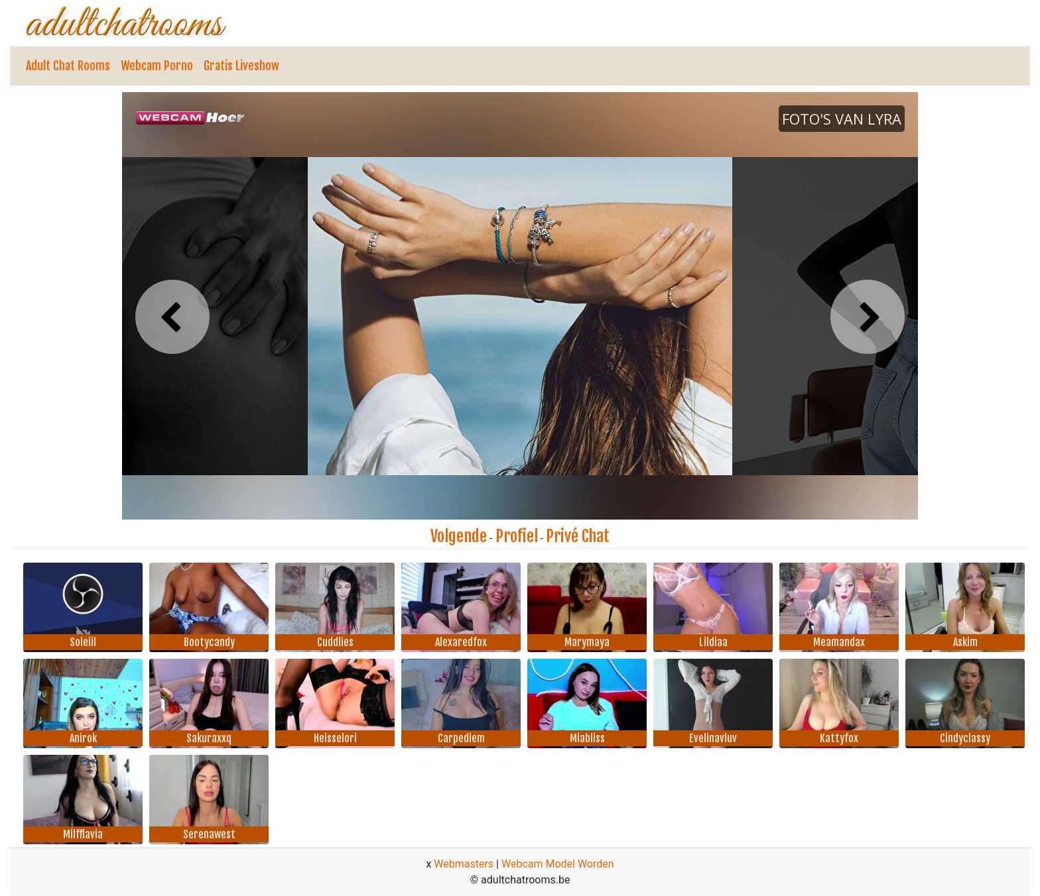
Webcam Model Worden (557, 864)
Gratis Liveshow (241, 65)
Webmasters (463, 864)
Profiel (516, 536)
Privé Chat (578, 536)
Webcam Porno (157, 65)
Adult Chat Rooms (68, 65)
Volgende (458, 536)
